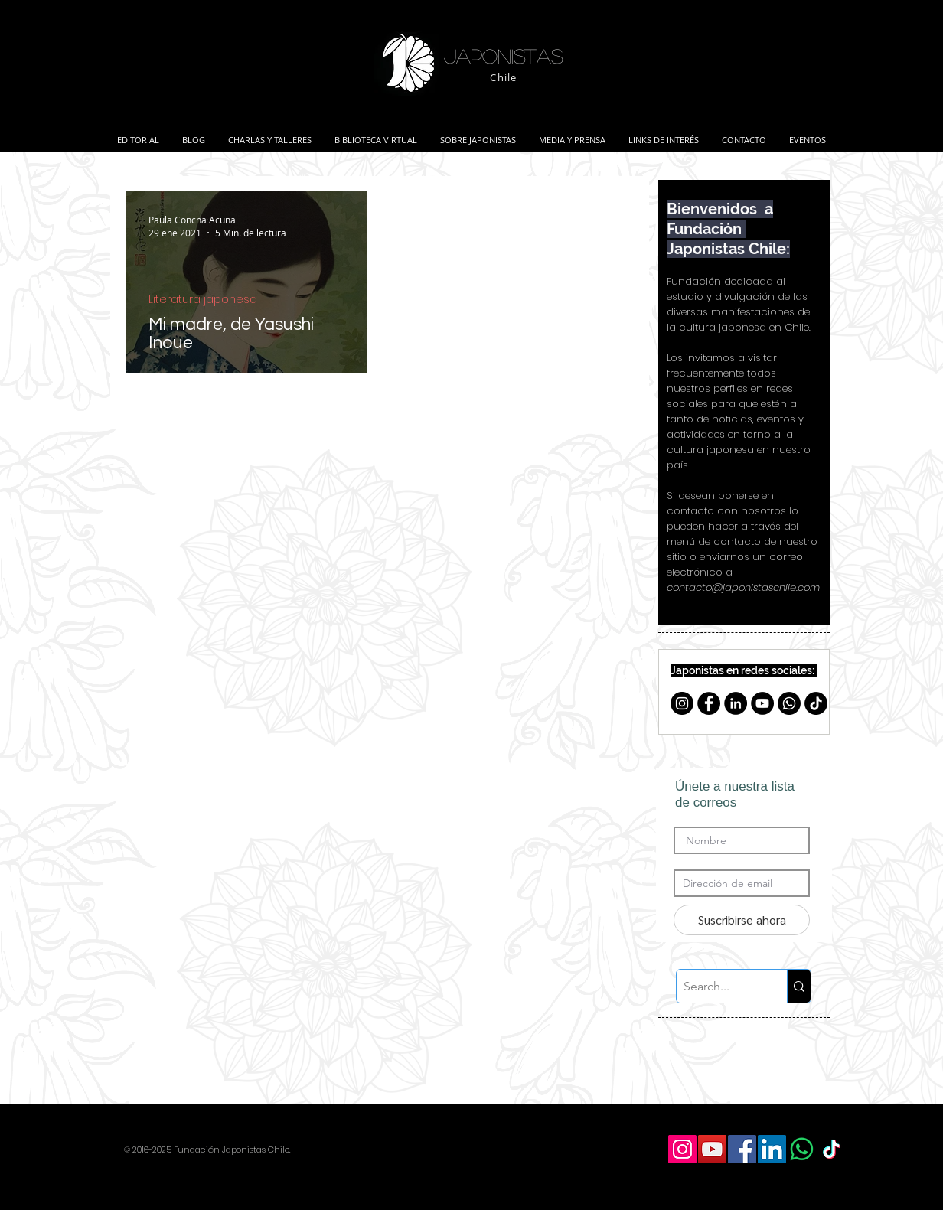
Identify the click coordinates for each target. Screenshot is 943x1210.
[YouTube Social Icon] (712, 1149)
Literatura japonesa (202, 299)
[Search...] (719, 986)
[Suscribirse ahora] (742, 920)
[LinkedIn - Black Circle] (735, 703)
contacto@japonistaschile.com (743, 587)
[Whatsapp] (789, 703)
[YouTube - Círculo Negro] (762, 703)
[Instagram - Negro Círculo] (682, 703)
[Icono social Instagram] (682, 1149)
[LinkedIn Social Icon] (772, 1149)
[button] (270, 133)
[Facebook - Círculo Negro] (708, 703)
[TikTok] (815, 703)
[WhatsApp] (802, 1149)
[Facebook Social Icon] (742, 1149)
